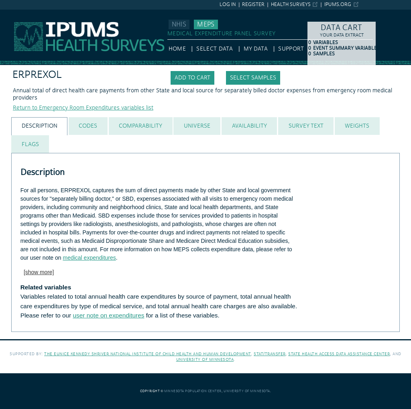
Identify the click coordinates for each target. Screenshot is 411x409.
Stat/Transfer (269, 353)
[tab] (39, 126)
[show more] (39, 272)
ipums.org (337, 5)
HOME (177, 49)
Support (290, 49)
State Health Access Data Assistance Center (339, 353)
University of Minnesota (205, 359)
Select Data (214, 49)
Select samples (253, 77)
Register (253, 5)
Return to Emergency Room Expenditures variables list (83, 108)
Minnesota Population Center (193, 391)
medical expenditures (89, 257)
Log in (228, 5)
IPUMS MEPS (17, 13)
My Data (256, 49)
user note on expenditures (108, 315)
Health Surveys (291, 5)
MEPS (205, 24)
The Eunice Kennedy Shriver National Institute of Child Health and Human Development (147, 353)
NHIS (179, 24)
